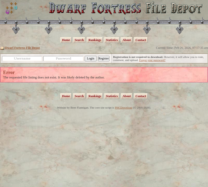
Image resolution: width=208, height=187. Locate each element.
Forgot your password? (152, 60)
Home (66, 40)
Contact (140, 40)
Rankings (94, 40)
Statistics (112, 40)
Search (79, 40)
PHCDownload (123, 107)
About (126, 40)
